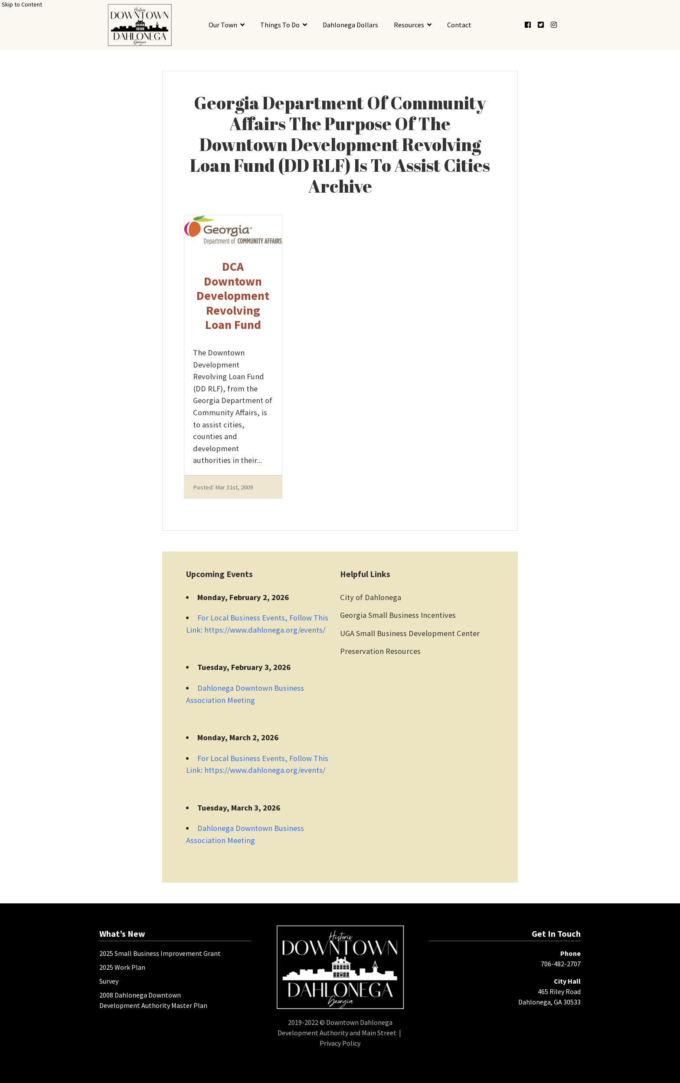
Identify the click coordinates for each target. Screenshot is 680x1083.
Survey (108, 981)
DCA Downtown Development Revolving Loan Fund (232, 295)
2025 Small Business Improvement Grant (160, 953)
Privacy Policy (340, 1043)
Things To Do (280, 24)
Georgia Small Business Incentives (398, 615)
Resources (409, 24)
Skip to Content (22, 4)
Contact (459, 24)
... (259, 460)
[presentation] (139, 24)
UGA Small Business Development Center (410, 633)
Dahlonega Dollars (350, 24)
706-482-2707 (561, 963)
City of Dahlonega (370, 597)
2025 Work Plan (122, 967)
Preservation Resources (380, 651)
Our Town (223, 24)
